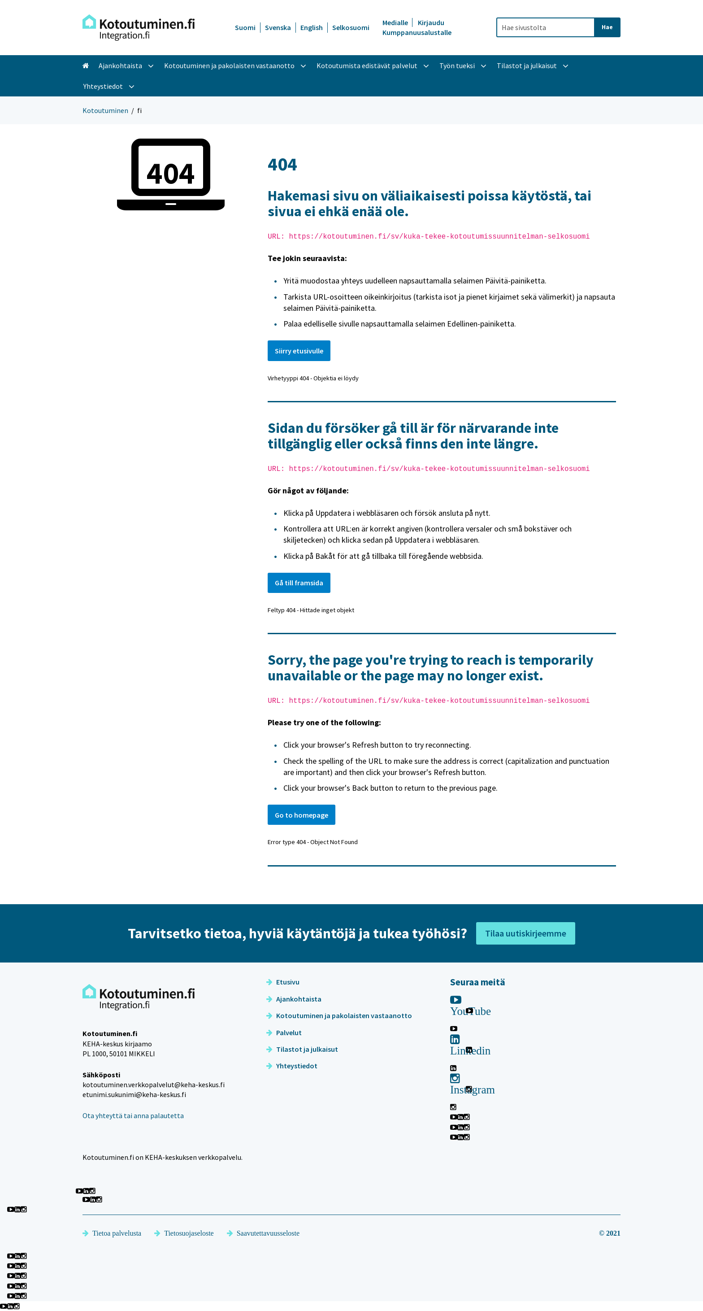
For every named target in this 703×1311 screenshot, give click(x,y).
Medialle (395, 22)
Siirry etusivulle (299, 350)
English (311, 27)
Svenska (278, 27)
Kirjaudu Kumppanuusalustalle (416, 27)
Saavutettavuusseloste (263, 1233)
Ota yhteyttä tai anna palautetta (133, 1115)
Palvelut (284, 1032)
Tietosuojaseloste (184, 1233)
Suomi (245, 27)
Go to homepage (301, 814)
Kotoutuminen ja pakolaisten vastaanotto (339, 1015)
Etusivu (282, 981)
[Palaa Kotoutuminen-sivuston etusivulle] (138, 27)
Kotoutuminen (105, 110)
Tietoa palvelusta (111, 1233)
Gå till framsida (299, 582)
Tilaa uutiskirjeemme (525, 933)
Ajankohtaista (293, 998)
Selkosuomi (350, 27)
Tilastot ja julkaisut (302, 1049)
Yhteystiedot (291, 1065)
